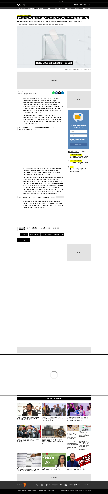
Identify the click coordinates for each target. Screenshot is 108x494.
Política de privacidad (69, 490)
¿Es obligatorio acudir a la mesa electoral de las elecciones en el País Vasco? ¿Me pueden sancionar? (28, 469)
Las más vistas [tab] (72, 151)
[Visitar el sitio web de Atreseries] (61, 485)
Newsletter (86, 8)
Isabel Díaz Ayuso (43, 1)
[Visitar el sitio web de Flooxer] (89, 485)
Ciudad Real (24, 234)
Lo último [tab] (82, 151)
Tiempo (49, 8)
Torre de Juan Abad (47, 234)
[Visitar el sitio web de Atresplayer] (82, 485)
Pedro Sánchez (36, 1)
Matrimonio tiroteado (71, 1)
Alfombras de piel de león (80, 1)
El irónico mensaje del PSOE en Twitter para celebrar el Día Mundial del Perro (78, 170)
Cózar (62, 234)
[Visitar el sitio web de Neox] (47, 485)
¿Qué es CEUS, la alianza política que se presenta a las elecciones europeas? (28, 440)
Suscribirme (78, 144)
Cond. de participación (86, 490)
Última (75, 4)
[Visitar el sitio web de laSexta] (42, 485)
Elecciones (54, 398)
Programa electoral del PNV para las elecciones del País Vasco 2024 (77, 468)
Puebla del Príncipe (34, 234)
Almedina (56, 234)
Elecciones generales (23, 240)
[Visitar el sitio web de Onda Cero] (66, 485)
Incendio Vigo (57, 1)
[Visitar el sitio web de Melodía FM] (75, 485)
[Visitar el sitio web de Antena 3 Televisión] (37, 485)
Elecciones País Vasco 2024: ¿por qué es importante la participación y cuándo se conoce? (84, 435)
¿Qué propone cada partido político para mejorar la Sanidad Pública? (79, 157)
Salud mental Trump (23, 1)
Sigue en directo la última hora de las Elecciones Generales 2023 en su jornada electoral (41, 24)
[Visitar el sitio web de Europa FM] (71, 485)
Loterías (40, 8)
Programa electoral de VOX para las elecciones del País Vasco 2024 (52, 468)
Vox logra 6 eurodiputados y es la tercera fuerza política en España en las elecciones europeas (52, 418)
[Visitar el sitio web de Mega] (56, 485)
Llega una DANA (64, 1)
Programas (58, 8)
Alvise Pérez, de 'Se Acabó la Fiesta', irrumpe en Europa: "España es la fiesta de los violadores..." (28, 418)
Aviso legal (63, 490)
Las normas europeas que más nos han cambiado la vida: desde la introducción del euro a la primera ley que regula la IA (52, 441)
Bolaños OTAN (30, 1)
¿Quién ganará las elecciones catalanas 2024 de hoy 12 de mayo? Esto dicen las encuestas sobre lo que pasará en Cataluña (72, 436)
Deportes (31, 8)
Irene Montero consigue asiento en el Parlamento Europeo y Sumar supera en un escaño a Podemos (77, 418)
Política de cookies (78, 490)
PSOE (72, 166)
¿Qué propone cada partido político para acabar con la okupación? (79, 163)
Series (77, 8)
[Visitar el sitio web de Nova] (51, 485)
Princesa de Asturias (51, 1)
